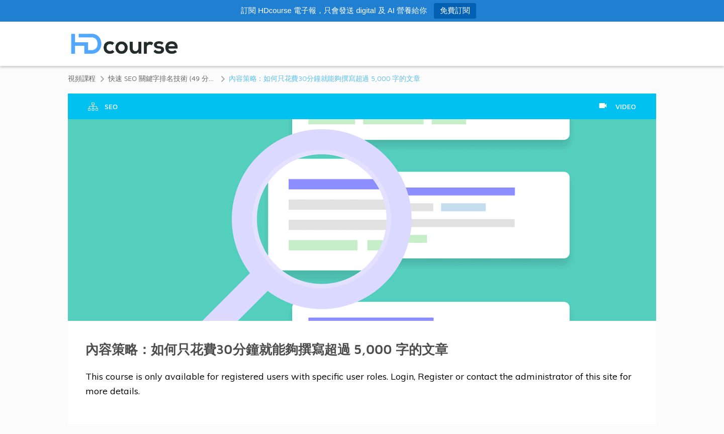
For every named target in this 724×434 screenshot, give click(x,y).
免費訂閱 (455, 10)
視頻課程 (82, 78)
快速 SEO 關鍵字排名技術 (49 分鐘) (162, 78)
